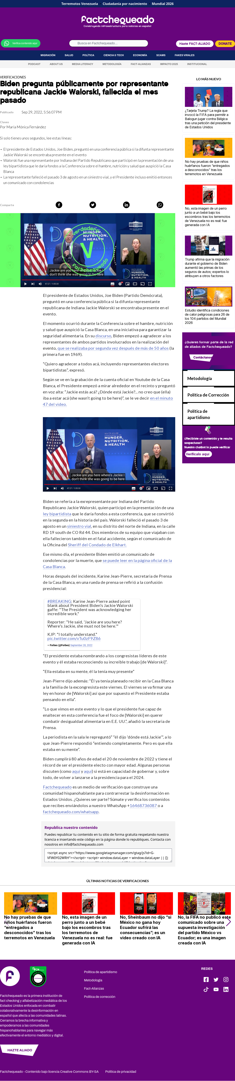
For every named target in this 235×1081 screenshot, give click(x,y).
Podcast (34, 64)
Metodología (111, 64)
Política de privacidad (120, 1071)
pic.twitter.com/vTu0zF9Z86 (74, 638)
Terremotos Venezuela (79, 3)
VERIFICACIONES (13, 77)
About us (56, 64)
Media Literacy (82, 64)
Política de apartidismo (100, 972)
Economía (140, 55)
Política (88, 55)
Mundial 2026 (163, 3)
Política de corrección (99, 996)
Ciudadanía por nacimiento (125, 3)
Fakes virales (185, 55)
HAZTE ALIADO (19, 1050)
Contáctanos (202, 357)
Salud (69, 55)
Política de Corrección (208, 394)
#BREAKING (59, 601)
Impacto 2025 (169, 64)
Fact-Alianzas (141, 64)
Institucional (197, 64)
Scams (160, 55)
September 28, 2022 (81, 645)
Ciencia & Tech (113, 55)
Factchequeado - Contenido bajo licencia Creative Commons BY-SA (49, 1071)
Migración (48, 55)
